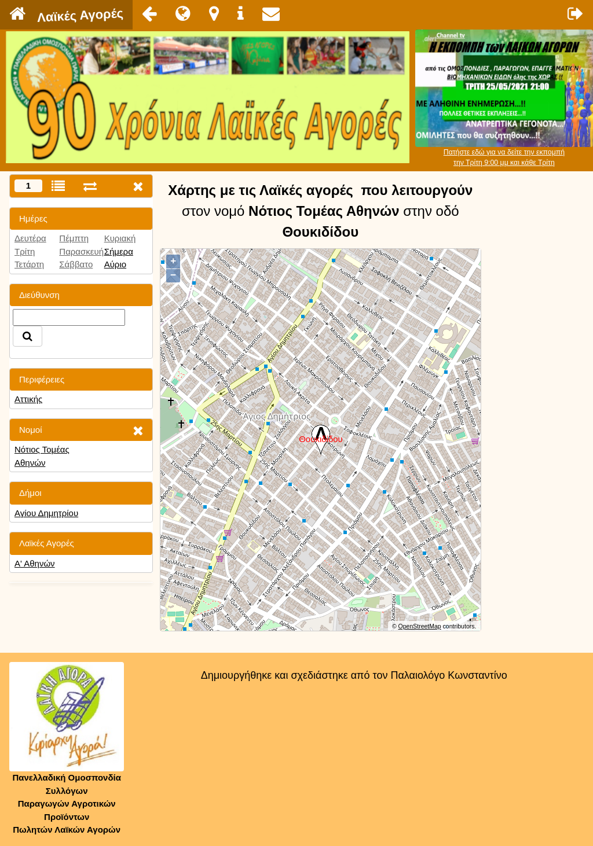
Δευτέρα (30, 238)
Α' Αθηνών (34, 563)
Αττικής (28, 399)
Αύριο (115, 264)
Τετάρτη (29, 264)
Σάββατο (76, 264)
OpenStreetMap (419, 626)
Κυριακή (120, 238)
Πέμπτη (74, 238)
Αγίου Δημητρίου (46, 513)
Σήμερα (118, 251)
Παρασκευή (81, 251)
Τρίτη (24, 251)
